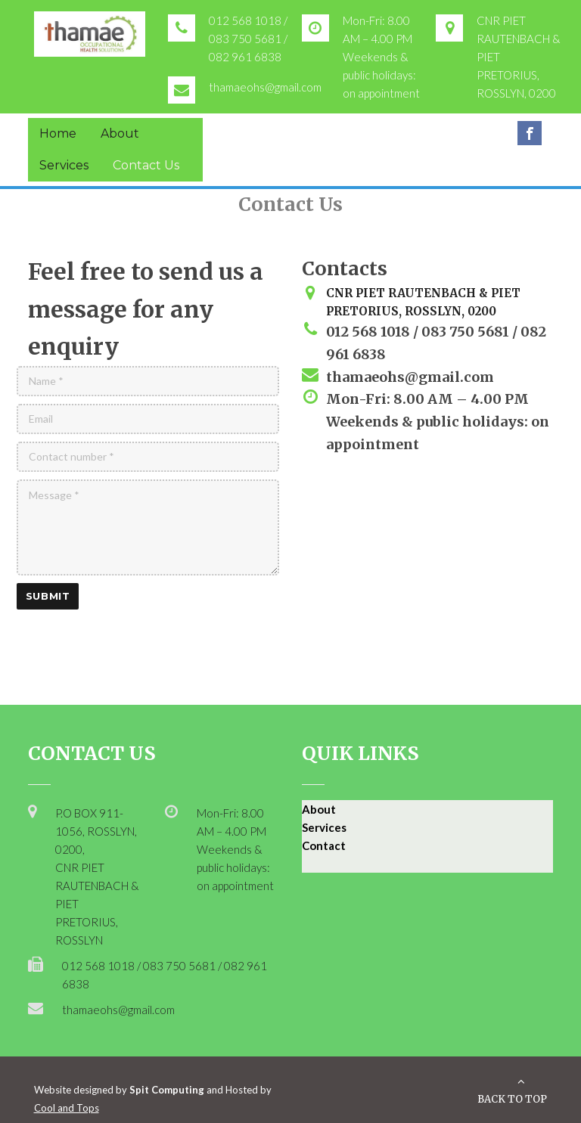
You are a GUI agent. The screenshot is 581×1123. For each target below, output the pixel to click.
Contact (324, 845)
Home (57, 133)
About (120, 133)
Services (64, 165)
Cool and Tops (66, 1108)
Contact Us (146, 165)
